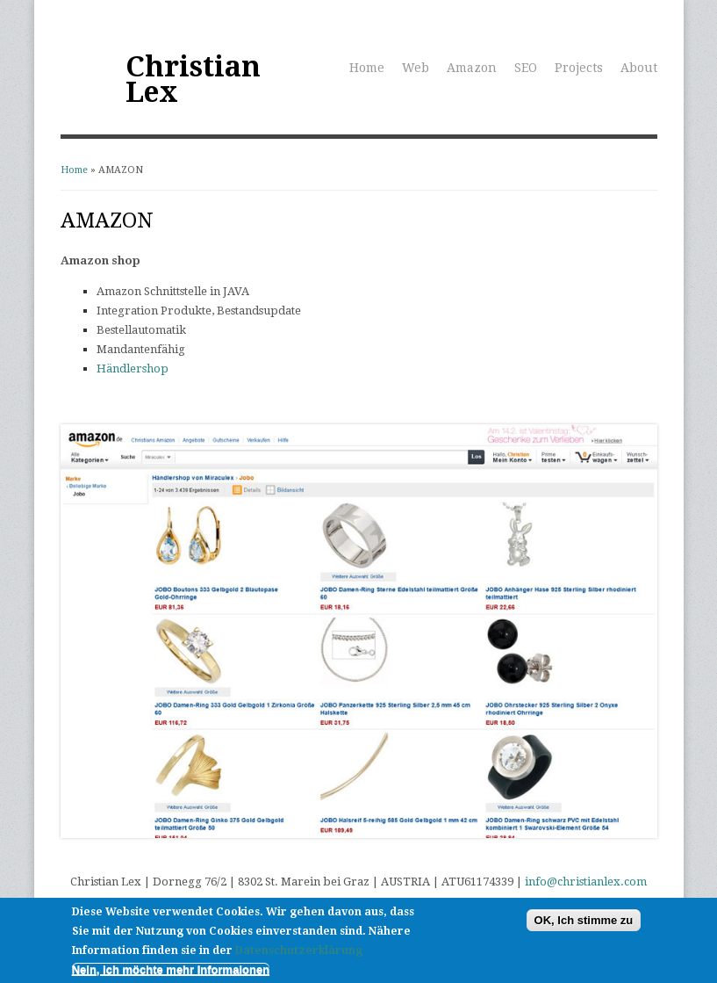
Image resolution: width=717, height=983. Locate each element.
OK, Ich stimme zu (584, 921)
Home (366, 68)
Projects (579, 68)
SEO (525, 68)
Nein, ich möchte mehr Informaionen (170, 971)
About (638, 68)
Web (415, 68)
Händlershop (132, 368)
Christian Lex (193, 79)
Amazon (472, 68)
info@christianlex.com (586, 881)
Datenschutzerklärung (298, 952)
